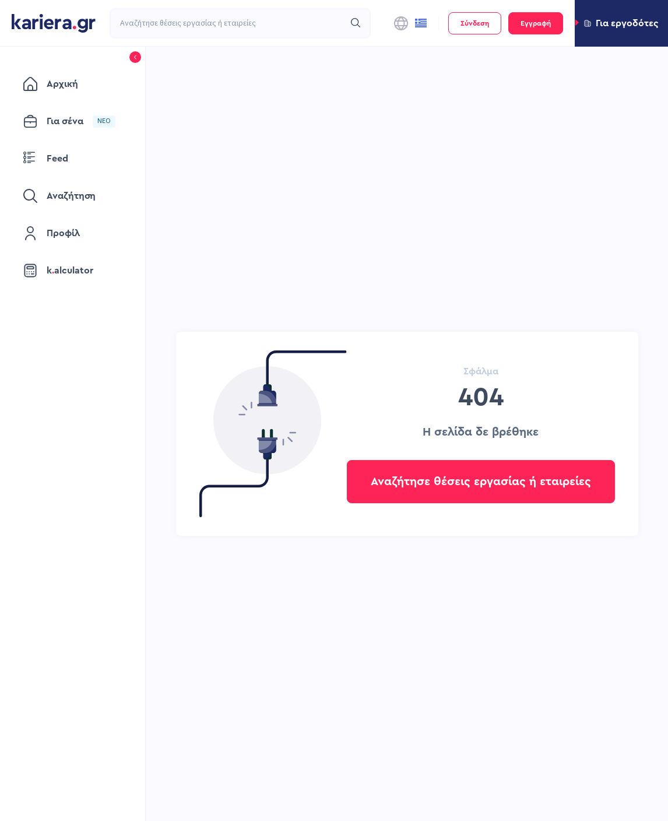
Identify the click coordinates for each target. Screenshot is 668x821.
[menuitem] (72, 84)
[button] (621, 23)
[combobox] (227, 23)
